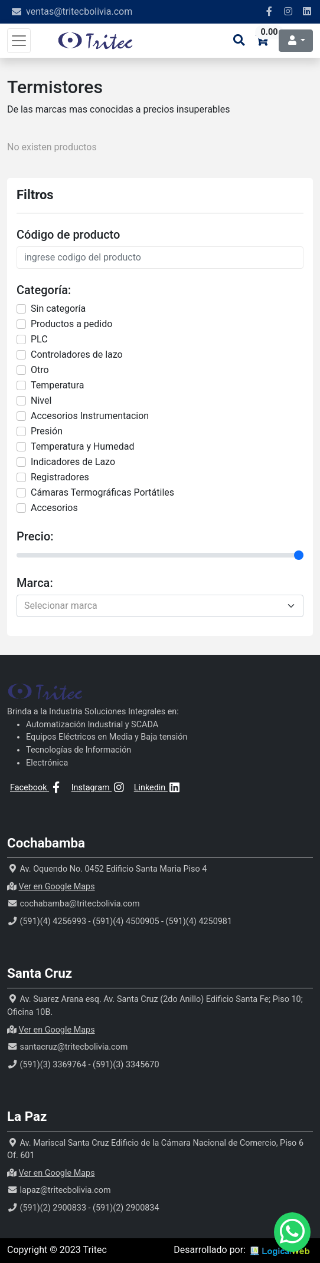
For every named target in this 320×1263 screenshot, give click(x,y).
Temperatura (57, 385)
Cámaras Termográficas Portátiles (102, 492)
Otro (40, 369)
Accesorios (54, 507)
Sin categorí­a (58, 308)
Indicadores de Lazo (73, 461)
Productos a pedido (71, 323)
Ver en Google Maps (57, 887)
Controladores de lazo (77, 354)
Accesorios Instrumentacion (90, 415)
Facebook (36, 788)
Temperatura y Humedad (82, 446)
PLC (39, 339)
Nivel (41, 400)
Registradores (60, 477)
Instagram (98, 788)
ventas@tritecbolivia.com (79, 11)
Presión (47, 431)
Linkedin (158, 788)
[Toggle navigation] (19, 40)
